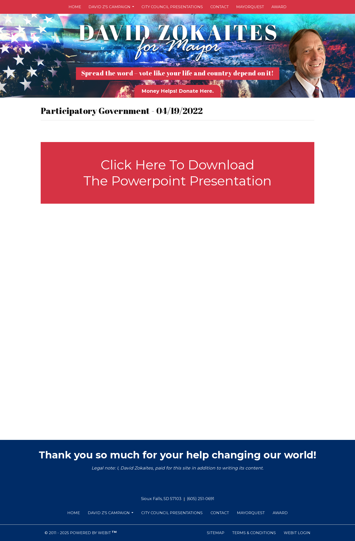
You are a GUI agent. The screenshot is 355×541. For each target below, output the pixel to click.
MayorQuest (250, 6)
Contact (219, 6)
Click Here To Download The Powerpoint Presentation (177, 173)
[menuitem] (75, 7)
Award (278, 6)
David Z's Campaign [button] (110, 6)
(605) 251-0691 (200, 498)
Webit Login (297, 532)
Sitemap (215, 532)
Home (75, 6)
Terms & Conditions (254, 532)
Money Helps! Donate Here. (178, 91)
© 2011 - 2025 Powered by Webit (81, 532)
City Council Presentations (172, 6)
